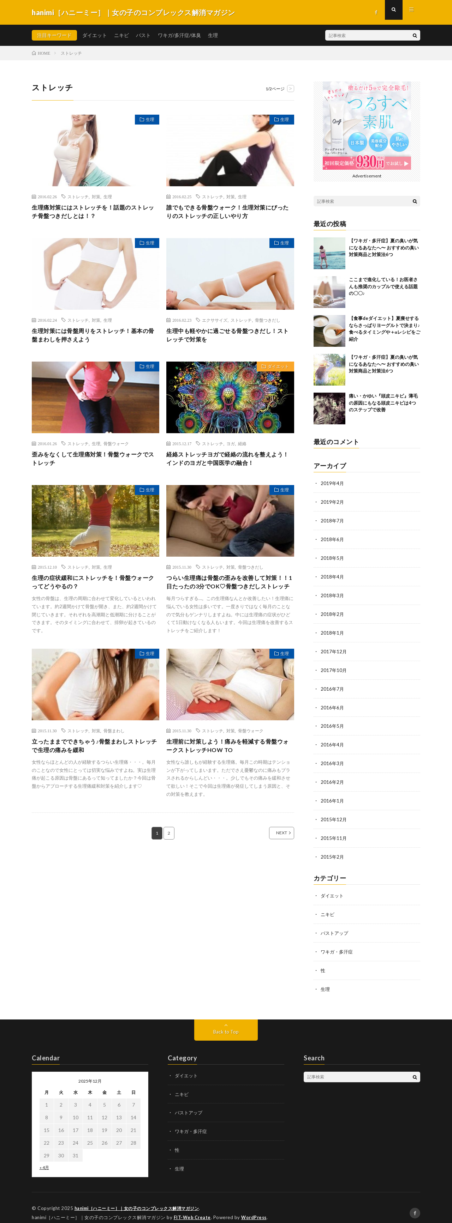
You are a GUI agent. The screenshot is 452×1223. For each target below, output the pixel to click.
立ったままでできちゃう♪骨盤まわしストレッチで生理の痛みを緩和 (95, 763)
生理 (213, 35)
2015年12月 (334, 813)
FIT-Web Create (193, 1207)
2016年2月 (333, 777)
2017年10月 (334, 667)
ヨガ (230, 447)
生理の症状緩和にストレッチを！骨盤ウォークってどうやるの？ (94, 588)
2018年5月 (333, 556)
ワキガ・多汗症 (338, 943)
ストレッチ (78, 196)
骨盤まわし (114, 747)
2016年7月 (333, 685)
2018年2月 (333, 611)
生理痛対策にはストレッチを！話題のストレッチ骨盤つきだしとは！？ (94, 212)
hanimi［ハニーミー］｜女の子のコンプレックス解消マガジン (142, 1198)
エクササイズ (214, 322)
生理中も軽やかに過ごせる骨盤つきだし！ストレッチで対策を (228, 337)
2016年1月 (333, 795)
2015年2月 (333, 850)
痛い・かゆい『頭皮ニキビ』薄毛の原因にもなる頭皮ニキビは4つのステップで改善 (383, 402)
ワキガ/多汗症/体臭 (179, 35)
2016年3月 (333, 758)
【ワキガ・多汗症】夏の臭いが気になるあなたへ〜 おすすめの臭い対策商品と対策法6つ (384, 247)
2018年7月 (333, 520)
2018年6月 (333, 538)
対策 (96, 196)
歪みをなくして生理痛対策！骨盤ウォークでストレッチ (94, 463)
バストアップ (335, 925)
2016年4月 (333, 740)
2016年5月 (333, 722)
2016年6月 (333, 703)
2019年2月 (333, 501)
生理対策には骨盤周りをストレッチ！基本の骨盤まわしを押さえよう (94, 337)
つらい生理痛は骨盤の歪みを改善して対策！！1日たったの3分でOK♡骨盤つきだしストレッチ (227, 593)
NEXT (274, 852)
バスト (143, 35)
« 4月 (44, 1158)
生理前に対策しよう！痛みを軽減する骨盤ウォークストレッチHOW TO (228, 763)
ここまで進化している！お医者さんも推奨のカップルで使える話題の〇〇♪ (383, 286)
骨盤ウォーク (116, 447)
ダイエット (94, 35)
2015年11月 (334, 832)
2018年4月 (333, 575)
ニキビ (121, 35)
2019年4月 (333, 483)
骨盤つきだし (267, 322)
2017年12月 (334, 648)
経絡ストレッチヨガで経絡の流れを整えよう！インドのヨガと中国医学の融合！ (228, 463)
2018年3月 (333, 593)
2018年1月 (333, 630)
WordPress (255, 1207)
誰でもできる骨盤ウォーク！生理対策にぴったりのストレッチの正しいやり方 (228, 212)
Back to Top (226, 1022)
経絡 (242, 447)
